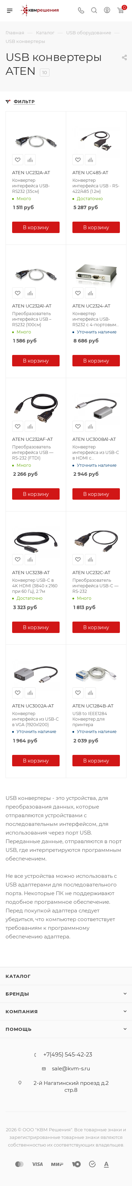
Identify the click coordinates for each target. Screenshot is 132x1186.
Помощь (19, 1029)
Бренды (17, 994)
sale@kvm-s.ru (71, 1068)
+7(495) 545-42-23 (67, 1055)
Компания (22, 1011)
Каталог (18, 976)
